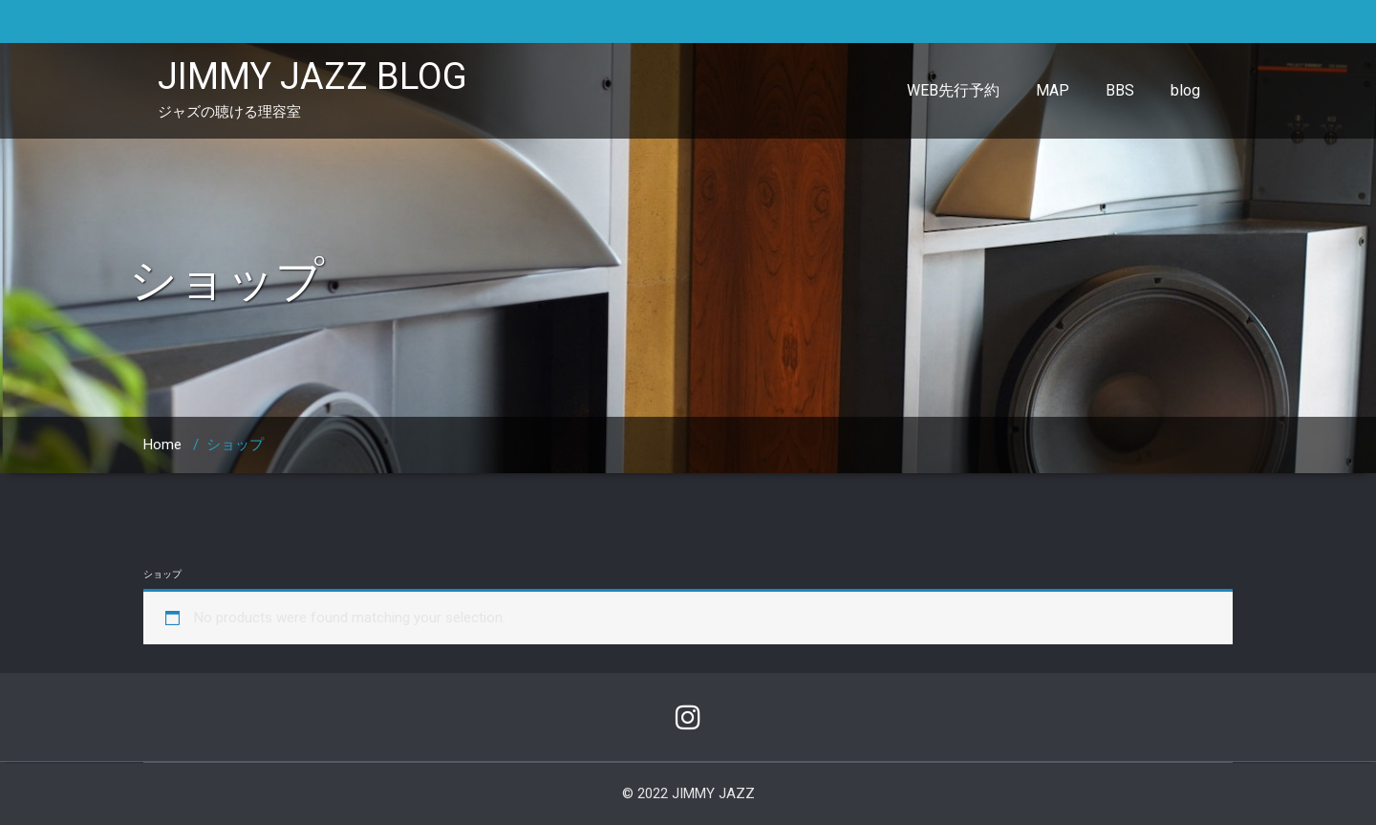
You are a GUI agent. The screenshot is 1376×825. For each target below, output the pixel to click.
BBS (1120, 90)
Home (162, 444)
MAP (1052, 90)
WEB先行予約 (953, 90)
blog (1185, 90)
